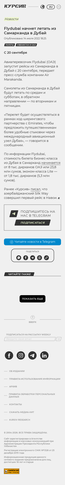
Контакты (15, 404)
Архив (13, 386)
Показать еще (32, 298)
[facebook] (9, 355)
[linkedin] (44, 355)
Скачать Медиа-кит (21, 412)
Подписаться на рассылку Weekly (28, 334)
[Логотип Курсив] (15, 6)
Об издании (17, 371)
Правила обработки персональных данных (32, 395)
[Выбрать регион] (42, 7)
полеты (10, 45)
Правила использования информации (34, 379)
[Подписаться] (58, 339)
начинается (50, 163)
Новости (11, 19)
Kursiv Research (19, 420)
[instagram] (21, 355)
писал (35, 189)
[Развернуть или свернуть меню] (59, 7)
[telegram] (32, 355)
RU (51, 6)
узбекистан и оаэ (26, 45)
